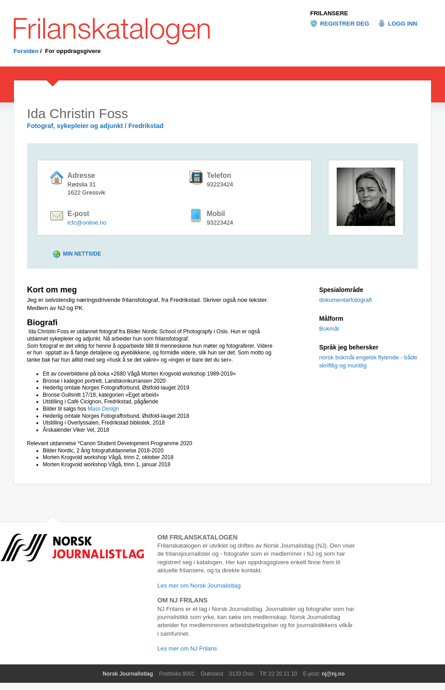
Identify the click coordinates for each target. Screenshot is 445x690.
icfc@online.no (87, 222)
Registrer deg (344, 23)
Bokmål (329, 328)
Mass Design (103, 409)
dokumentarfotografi (345, 299)
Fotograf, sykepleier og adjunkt (76, 125)
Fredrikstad (146, 125)
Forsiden (26, 51)
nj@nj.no (333, 674)
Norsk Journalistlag (127, 674)
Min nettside (82, 254)
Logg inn (402, 23)
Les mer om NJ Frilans (187, 648)
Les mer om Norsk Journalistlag (198, 585)
